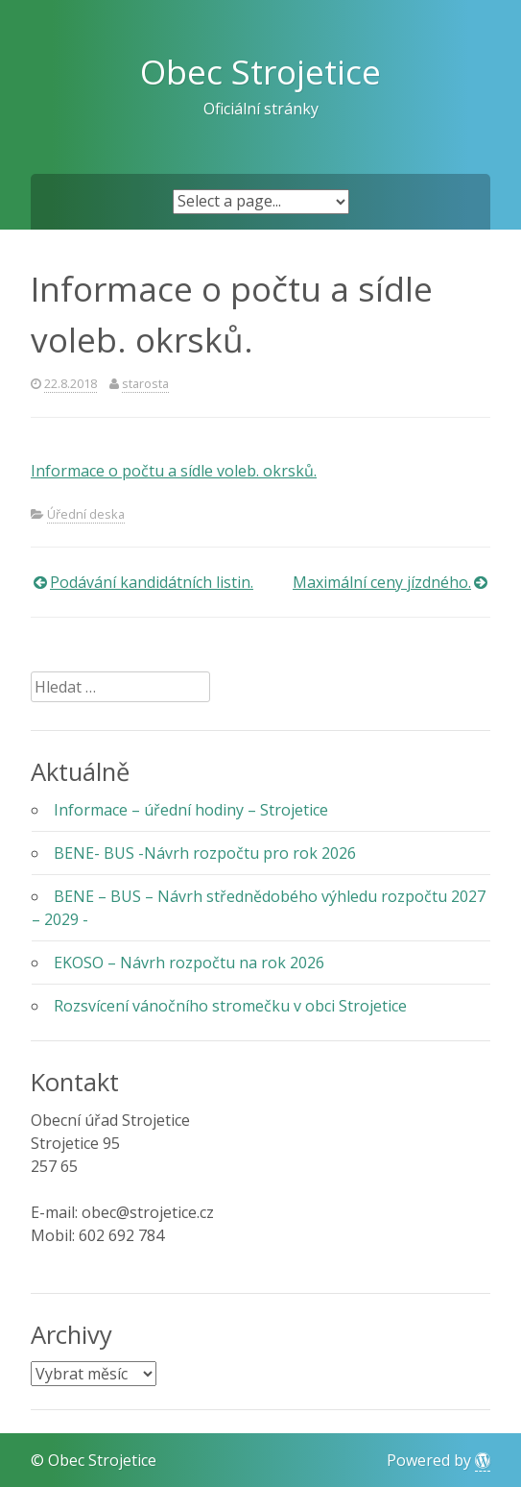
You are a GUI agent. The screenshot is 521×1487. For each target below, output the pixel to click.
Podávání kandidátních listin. (151, 582)
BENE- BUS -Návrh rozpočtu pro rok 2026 (205, 853)
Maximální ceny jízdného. (382, 582)
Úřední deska (86, 514)
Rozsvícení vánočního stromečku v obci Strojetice (230, 1005)
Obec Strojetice (260, 71)
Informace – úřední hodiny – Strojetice (191, 809)
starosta (145, 383)
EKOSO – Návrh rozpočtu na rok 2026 (189, 962)
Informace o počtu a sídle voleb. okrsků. (174, 470)
